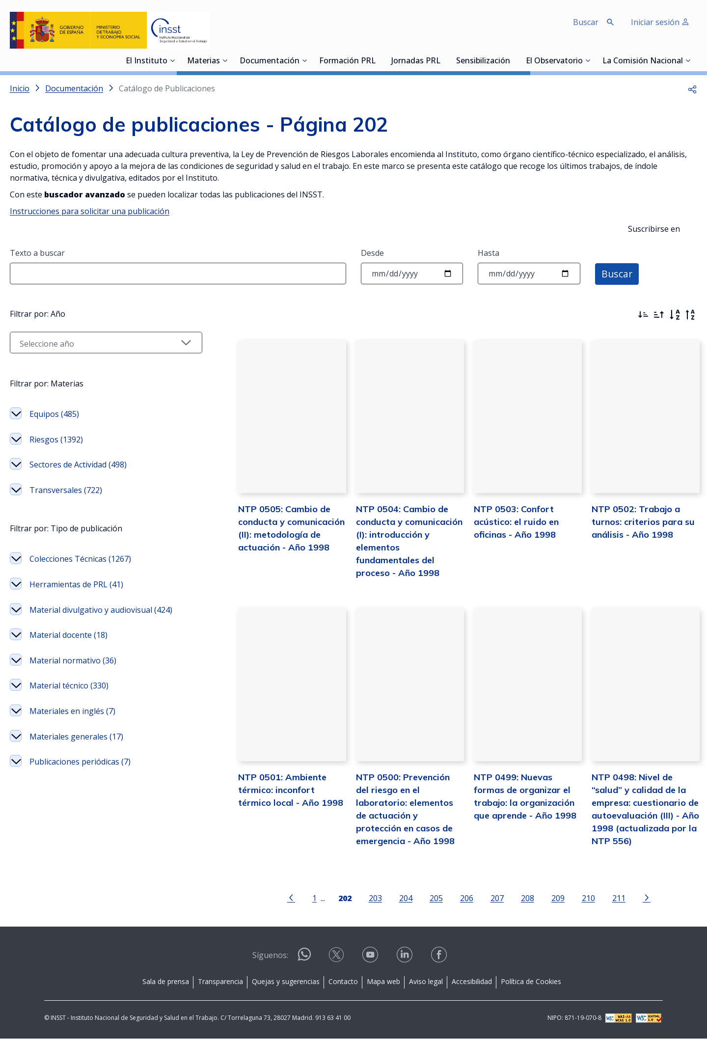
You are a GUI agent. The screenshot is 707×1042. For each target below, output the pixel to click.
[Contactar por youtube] (371, 961)
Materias (203, 61)
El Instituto (146, 61)
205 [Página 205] (426, 901)
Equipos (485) (54, 466)
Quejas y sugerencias (286, 984)
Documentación (269, 61)
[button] (692, 88)
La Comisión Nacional (642, 61)
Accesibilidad (472, 984)
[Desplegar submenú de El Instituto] (172, 60)
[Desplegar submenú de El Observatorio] (588, 60)
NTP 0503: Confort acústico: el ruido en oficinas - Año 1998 (505, 529)
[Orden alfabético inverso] (690, 315)
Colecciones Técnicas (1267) (80, 610)
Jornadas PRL (415, 61)
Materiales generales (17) (76, 788)
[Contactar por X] (337, 961)
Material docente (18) (68, 687)
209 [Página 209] (547, 901)
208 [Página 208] (517, 901)
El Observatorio (554, 61)
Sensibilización (483, 61)
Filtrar (38, 312)
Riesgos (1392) (56, 491)
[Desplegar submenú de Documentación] (304, 60)
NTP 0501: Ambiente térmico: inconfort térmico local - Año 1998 (273, 792)
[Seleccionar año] (95, 394)
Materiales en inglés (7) (72, 763)
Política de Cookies (531, 984)
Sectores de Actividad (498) (78, 516)
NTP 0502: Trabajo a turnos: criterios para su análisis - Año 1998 (637, 529)
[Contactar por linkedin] (405, 961)
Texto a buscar (37, 252)
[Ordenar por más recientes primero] (643, 315)
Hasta (488, 252)
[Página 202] (334, 900)
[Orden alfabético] (674, 315)
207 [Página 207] (486, 901)
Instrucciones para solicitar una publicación (89, 211)
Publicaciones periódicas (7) (80, 813)
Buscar (617, 273)
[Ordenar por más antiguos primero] (659, 315)
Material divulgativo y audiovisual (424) (100, 662)
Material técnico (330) (69, 737)
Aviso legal (426, 984)
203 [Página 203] (365, 901)
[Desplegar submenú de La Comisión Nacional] (688, 60)
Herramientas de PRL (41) (76, 636)
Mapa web (383, 984)
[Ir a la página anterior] (281, 900)
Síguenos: (270, 958)
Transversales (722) (65, 542)
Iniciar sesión (660, 22)
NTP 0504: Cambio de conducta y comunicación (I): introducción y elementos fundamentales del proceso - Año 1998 (395, 542)
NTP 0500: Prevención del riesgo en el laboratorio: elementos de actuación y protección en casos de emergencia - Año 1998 (394, 805)
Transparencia (220, 984)
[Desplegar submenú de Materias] (225, 60)
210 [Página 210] (578, 901)
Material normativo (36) (72, 712)
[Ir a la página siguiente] (636, 900)
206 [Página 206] (456, 901)
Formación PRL (347, 61)
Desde (372, 252)
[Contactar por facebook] (440, 961)
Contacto (343, 984)
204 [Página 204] (395, 901)
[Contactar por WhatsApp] (304, 961)
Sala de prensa (165, 984)
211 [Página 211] (608, 901)
